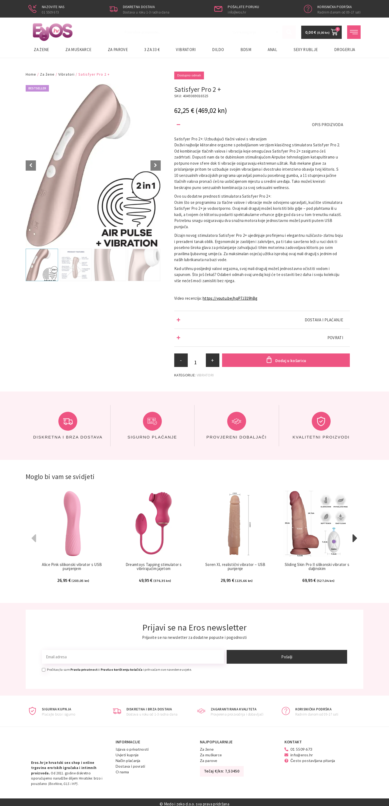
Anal (272, 49)
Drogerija (344, 49)
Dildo (218, 49)
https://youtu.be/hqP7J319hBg (230, 298)
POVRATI (335, 338)
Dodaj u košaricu (290, 360)
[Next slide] (155, 165)
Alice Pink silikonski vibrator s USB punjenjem (72, 566)
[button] (262, 124)
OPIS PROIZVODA (327, 125)
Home (31, 74)
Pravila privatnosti (85, 670)
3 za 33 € (152, 49)
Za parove (118, 49)
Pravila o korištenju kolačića (122, 670)
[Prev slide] (31, 165)
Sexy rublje (306, 49)
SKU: (178, 95)
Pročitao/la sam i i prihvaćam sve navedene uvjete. (119, 670)
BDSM (245, 49)
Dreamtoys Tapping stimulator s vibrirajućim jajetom (154, 566)
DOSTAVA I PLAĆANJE (324, 320)
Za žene (41, 49)
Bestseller (37, 88)
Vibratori (186, 49)
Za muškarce (78, 49)
